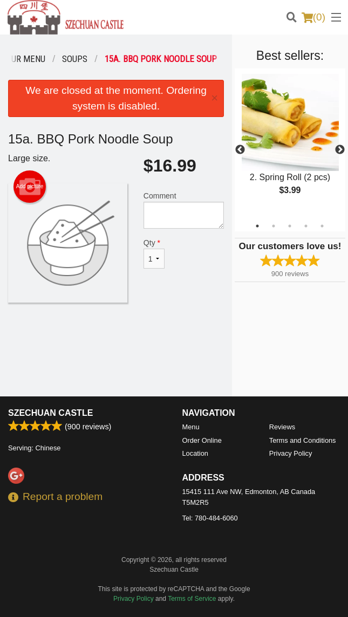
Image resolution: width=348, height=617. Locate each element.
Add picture (30, 186)
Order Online (202, 440)
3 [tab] (289, 226)
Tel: (210, 518)
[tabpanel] (290, 143)
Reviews (282, 427)
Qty (154, 253)
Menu (191, 427)
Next (340, 150)
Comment (184, 210)
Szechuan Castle (50, 412)
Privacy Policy (290, 453)
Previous (240, 150)
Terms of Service (192, 598)
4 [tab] (306, 226)
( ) (313, 17)
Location (195, 453)
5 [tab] (322, 226)
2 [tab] (273, 226)
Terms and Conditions (302, 440)
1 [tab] (257, 226)
